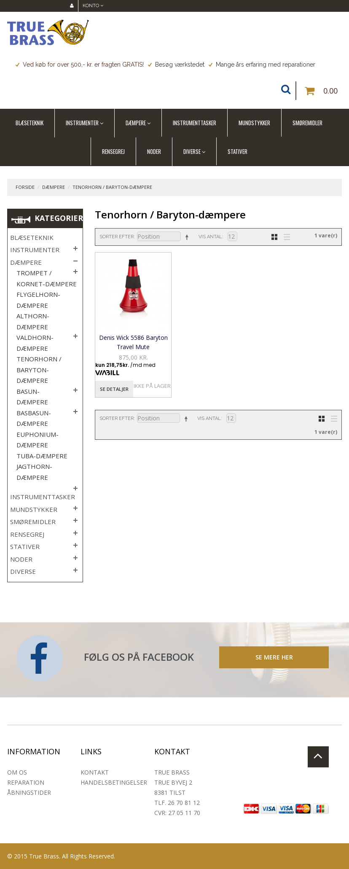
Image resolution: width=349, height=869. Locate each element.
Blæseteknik (29, 122)
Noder (154, 151)
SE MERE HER (274, 657)
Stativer (237, 151)
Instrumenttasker (194, 122)
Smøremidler (307, 122)
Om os (17, 772)
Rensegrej (113, 151)
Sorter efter (116, 236)
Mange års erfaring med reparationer (262, 64)
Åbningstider (29, 792)
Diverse (192, 151)
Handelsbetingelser (114, 782)
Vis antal (210, 236)
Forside (25, 187)
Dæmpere (136, 122)
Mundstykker (254, 122)
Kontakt (95, 772)
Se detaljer (114, 389)
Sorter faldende (186, 237)
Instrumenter (82, 122)
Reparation (25, 782)
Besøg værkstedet (176, 64)
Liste (284, 236)
